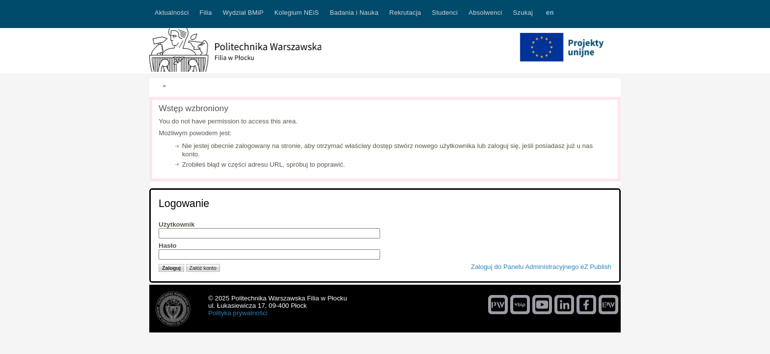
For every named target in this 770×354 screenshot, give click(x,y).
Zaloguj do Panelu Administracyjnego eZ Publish (541, 266)
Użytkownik (176, 224)
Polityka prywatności (238, 313)
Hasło (167, 245)
